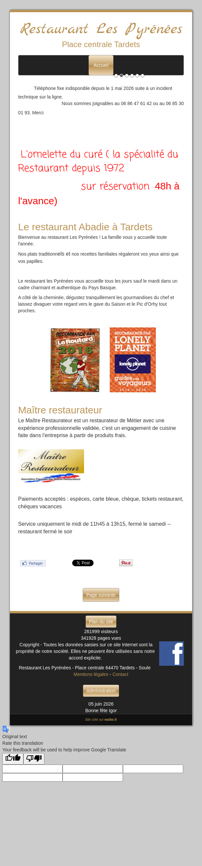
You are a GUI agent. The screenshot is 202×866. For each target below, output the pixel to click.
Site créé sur (101, 719)
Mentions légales (91, 674)
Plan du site (101, 621)
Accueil (101, 65)
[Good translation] (12, 759)
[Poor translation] (33, 759)
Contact (120, 674)
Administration (101, 690)
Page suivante (101, 595)
